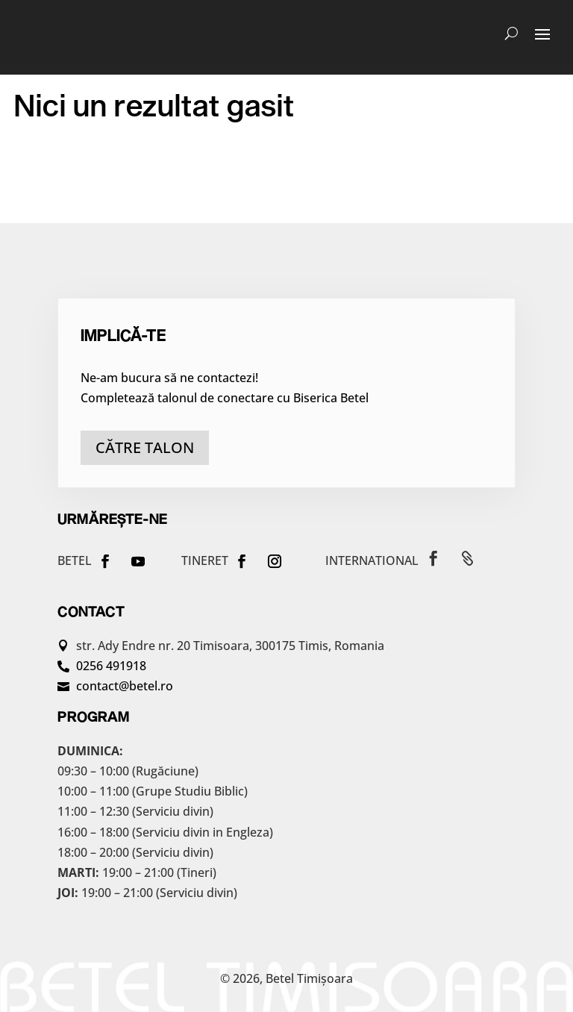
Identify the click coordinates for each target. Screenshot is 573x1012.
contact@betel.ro (124, 686)
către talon (145, 447)
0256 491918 (111, 666)
